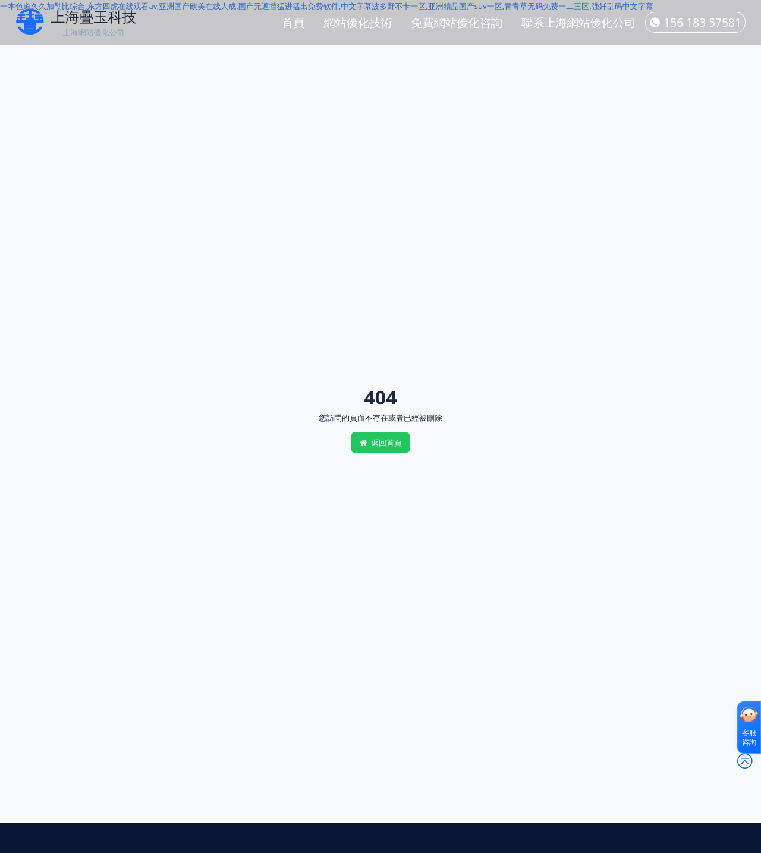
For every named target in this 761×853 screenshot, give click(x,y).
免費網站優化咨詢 (457, 22)
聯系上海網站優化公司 (578, 22)
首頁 (293, 22)
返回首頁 (380, 442)
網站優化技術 (357, 22)
